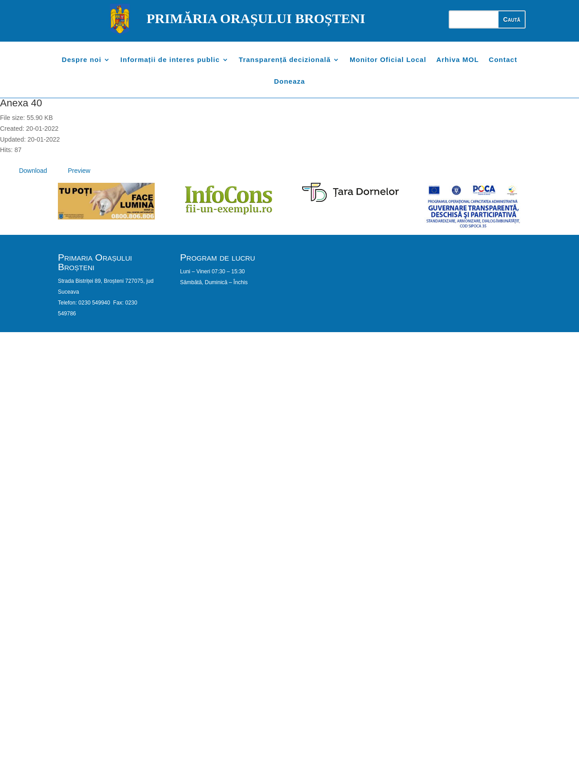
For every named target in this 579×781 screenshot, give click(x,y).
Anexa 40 (21, 103)
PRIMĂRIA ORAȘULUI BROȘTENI (256, 18)
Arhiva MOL (457, 60)
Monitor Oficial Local (388, 60)
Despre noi (82, 60)
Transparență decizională (285, 60)
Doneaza (289, 81)
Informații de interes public (170, 60)
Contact (503, 60)
